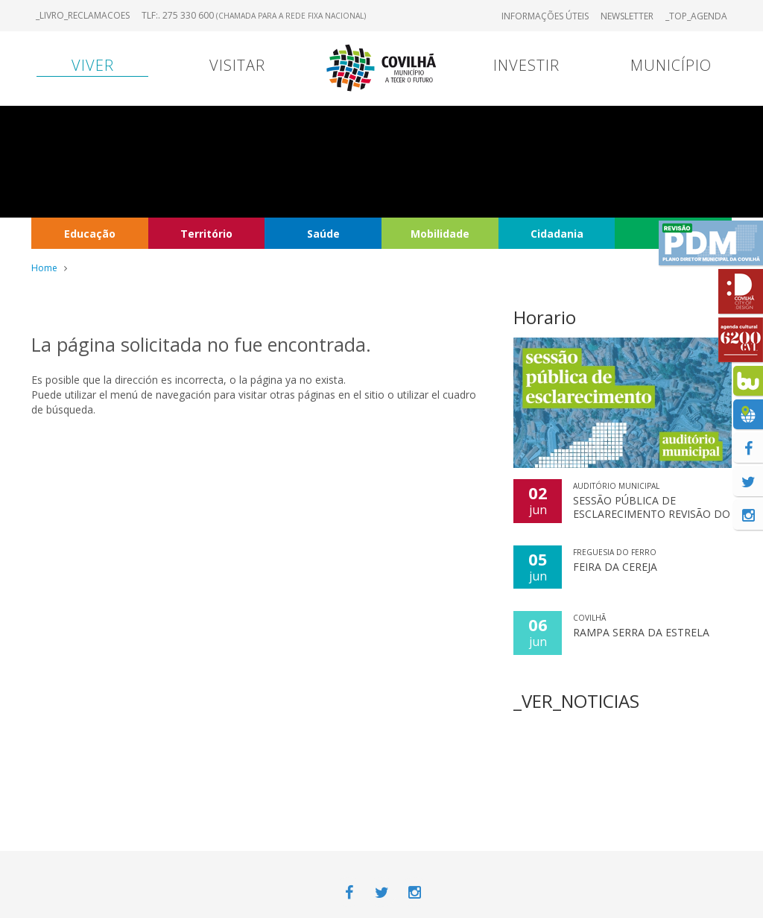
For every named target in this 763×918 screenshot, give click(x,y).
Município (671, 65)
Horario (544, 317)
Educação (89, 234)
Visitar (237, 65)
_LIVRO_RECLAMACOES (83, 15)
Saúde (323, 234)
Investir (526, 65)
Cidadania (557, 234)
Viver (93, 65)
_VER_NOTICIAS (576, 700)
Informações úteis (545, 16)
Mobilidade (440, 234)
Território (206, 234)
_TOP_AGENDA (696, 16)
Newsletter (627, 16)
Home (44, 268)
